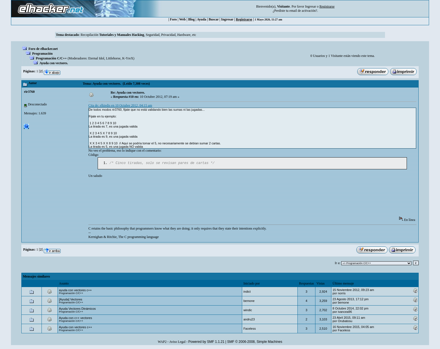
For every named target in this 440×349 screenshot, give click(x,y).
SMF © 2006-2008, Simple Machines (254, 342)
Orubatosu (345, 321)
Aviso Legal (177, 342)
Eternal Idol (96, 58)
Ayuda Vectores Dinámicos (77, 309)
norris (342, 293)
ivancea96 (345, 312)
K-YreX (127, 58)
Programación (42, 54)
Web (182, 19)
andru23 (249, 320)
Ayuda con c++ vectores (75, 318)
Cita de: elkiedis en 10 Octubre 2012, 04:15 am (120, 105)
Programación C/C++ (51, 58)
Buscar (214, 19)
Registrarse (244, 19)
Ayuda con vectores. (53, 63)
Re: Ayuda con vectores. (128, 92)
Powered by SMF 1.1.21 (206, 342)
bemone (249, 301)
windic (247, 310)
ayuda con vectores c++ (75, 290)
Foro (173, 19)
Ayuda (201, 19)
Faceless (249, 329)
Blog (191, 19)
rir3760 (29, 92)
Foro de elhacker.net (43, 49)
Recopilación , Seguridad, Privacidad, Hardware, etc (138, 35)
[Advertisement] (190, 199)
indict (247, 292)
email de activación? (303, 11)
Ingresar (310, 6)
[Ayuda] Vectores (70, 300)
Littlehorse (113, 58)
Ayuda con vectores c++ (75, 327)
